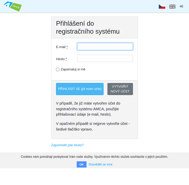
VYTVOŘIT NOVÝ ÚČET (120, 89)
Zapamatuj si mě (73, 69)
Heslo (61, 59)
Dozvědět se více (100, 164)
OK (82, 164)
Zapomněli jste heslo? (67, 145)
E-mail (62, 47)
